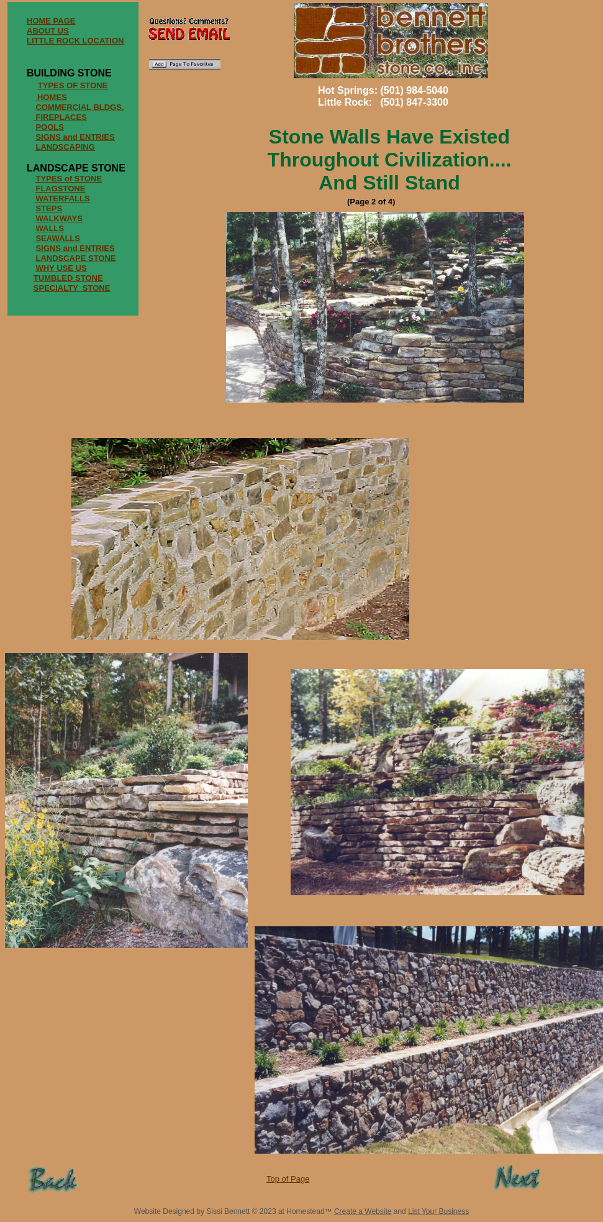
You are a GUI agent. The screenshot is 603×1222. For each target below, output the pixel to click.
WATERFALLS (62, 198)
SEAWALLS (57, 238)
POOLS (49, 127)
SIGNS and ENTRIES (74, 137)
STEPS (48, 208)
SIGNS (47, 248)
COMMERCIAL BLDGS (78, 107)
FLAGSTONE (60, 188)
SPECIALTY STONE (72, 288)
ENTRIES (96, 248)
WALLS (49, 228)
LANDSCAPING (64, 147)
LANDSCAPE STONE (75, 258)
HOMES (52, 97)
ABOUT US (48, 30)
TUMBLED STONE (68, 278)
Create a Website (363, 1211)
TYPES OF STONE (72, 85)
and (70, 248)
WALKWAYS (58, 218)
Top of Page (287, 1178)
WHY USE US (60, 268)
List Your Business (438, 1211)
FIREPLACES (60, 117)
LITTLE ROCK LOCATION (75, 40)
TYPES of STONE (68, 178)
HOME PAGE (51, 20)
